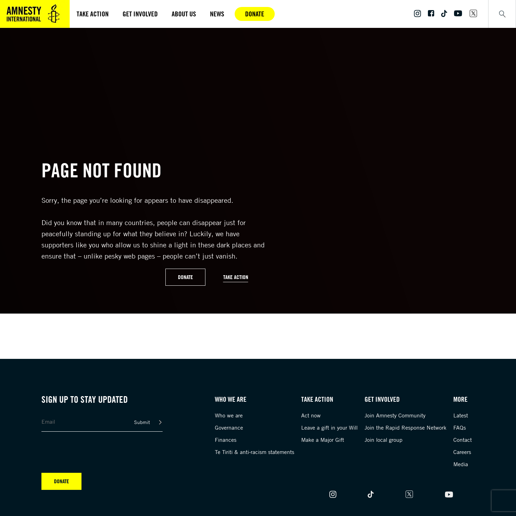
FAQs (459, 427)
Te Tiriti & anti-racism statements (254, 451)
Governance (229, 427)
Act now (311, 415)
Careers (462, 451)
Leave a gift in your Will (329, 427)
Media (460, 464)
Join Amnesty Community (395, 415)
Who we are (229, 415)
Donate (254, 13)
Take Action (235, 277)
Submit (142, 422)
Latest (460, 415)
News (217, 13)
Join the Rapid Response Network (405, 427)
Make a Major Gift (322, 439)
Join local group (383, 439)
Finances (225, 439)
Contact (462, 439)
